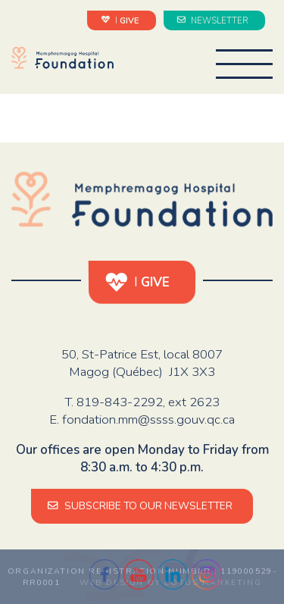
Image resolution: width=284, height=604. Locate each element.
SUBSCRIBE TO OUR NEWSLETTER (142, 506)
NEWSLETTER (214, 20)
